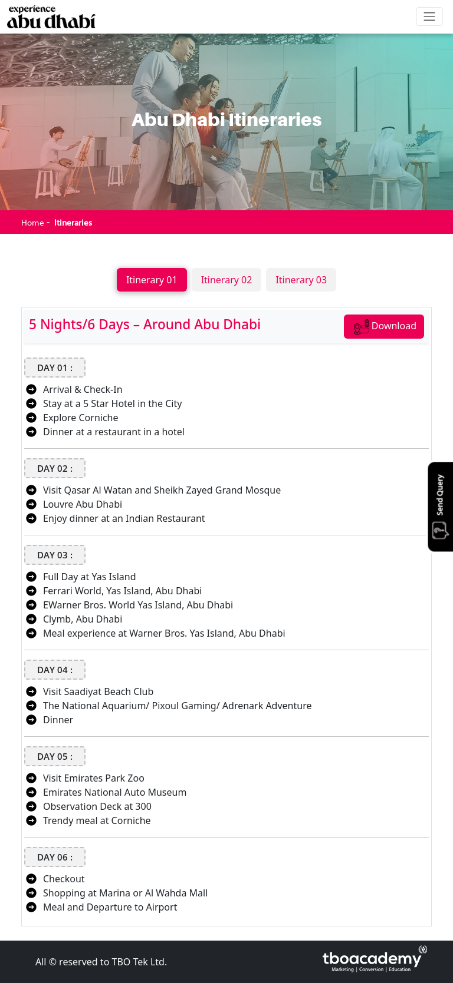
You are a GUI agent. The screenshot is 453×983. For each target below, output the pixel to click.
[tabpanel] (226, 612)
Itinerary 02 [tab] (226, 279)
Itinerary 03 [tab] (301, 279)
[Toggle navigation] (429, 16)
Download (385, 327)
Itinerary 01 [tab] (152, 279)
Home (32, 222)
